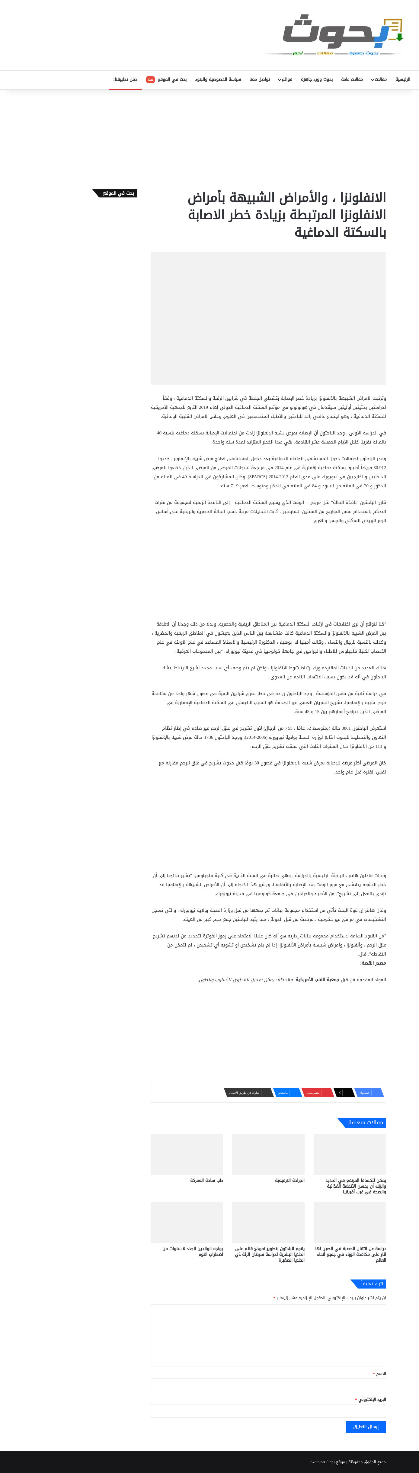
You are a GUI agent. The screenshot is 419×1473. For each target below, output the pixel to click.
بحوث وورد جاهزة (317, 79)
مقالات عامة (352, 79)
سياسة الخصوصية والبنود (218, 79)
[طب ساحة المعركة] (187, 1154)
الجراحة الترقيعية (290, 1181)
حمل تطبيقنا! (125, 79)
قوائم (287, 79)
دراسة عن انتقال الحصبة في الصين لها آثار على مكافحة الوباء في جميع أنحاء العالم (350, 1254)
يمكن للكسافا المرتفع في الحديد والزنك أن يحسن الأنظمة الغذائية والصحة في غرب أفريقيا (355, 1186)
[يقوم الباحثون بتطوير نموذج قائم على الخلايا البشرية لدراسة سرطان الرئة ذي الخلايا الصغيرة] (268, 1222)
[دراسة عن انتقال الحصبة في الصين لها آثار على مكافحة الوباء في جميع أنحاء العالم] (350, 1222)
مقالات (381, 79)
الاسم (379, 1374)
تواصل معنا (259, 79)
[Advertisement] (209, 138)
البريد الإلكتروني (370, 1399)
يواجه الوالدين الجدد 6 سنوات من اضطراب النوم (192, 1252)
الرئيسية (402, 79)
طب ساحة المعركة (206, 1181)
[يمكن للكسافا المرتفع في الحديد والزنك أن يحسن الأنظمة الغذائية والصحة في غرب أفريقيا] (350, 1154)
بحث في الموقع (166, 79)
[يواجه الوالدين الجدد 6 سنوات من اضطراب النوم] (187, 1222)
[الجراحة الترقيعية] (268, 1154)
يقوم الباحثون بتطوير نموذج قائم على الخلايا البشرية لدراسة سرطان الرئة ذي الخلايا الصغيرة (270, 1254)
